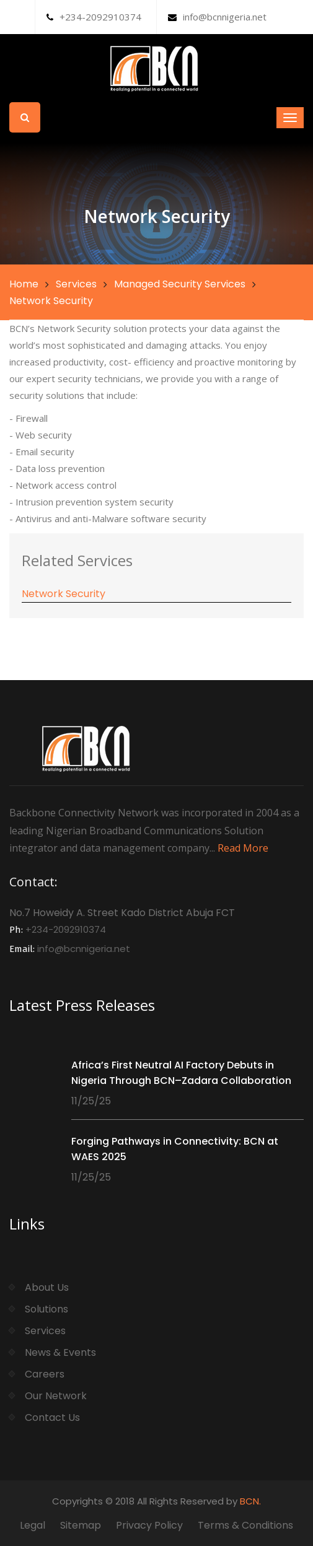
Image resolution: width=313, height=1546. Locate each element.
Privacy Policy (149, 1525)
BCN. (250, 1501)
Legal (32, 1525)
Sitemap (80, 1525)
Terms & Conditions (245, 1525)
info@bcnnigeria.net (217, 17)
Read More (243, 848)
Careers (44, 1374)
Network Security (63, 594)
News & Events (60, 1352)
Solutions (46, 1309)
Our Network (56, 1396)
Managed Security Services (179, 284)
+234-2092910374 (93, 17)
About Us (47, 1287)
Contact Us (52, 1417)
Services (76, 284)
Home (23, 284)
